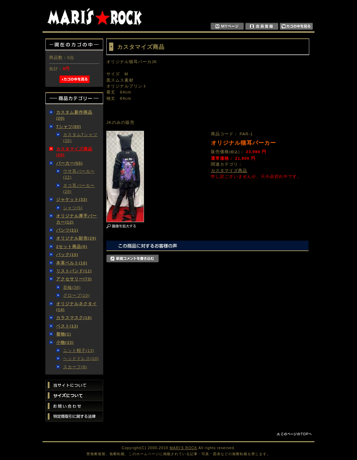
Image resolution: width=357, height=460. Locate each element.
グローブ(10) (76, 295)
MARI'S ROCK (183, 448)
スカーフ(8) (75, 366)
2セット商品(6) (72, 246)
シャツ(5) (73, 207)
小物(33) (65, 342)
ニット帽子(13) (78, 350)
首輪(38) (72, 287)
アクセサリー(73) (74, 279)
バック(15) (67, 254)
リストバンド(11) (74, 271)
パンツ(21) (67, 230)
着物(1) (63, 334)
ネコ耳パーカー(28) (79, 188)
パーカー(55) (69, 163)
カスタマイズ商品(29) (74, 151)
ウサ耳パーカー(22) (79, 174)
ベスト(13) (67, 326)
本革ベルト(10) (72, 263)
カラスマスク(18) (74, 317)
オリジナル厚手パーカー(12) (76, 218)
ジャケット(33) (72, 199)
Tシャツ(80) (68, 126)
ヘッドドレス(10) (81, 358)
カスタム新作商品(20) (74, 115)
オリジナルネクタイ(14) (76, 306)
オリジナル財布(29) (76, 238)
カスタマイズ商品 (229, 170)
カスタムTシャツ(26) (80, 137)
